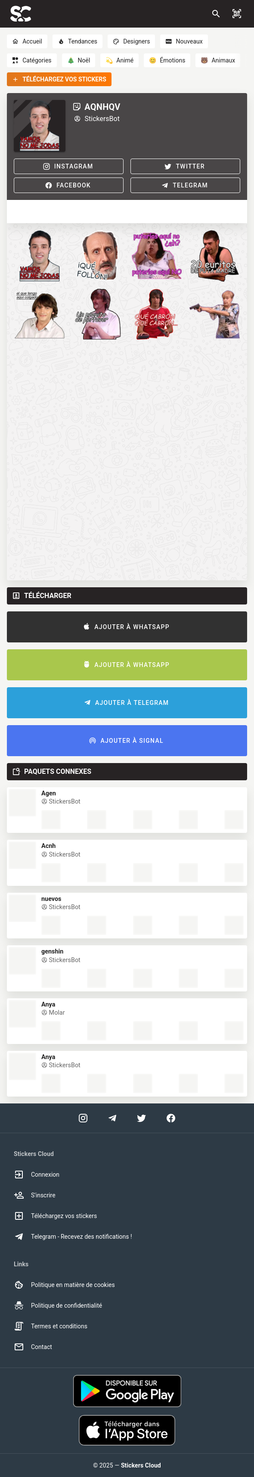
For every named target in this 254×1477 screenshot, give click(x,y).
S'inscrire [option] (35, 1195)
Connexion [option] (36, 1174)
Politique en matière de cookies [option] (64, 1285)
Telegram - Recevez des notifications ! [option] (73, 1236)
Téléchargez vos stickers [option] (55, 1216)
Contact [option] (33, 1347)
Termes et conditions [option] (50, 1326)
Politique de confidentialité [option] (58, 1305)
